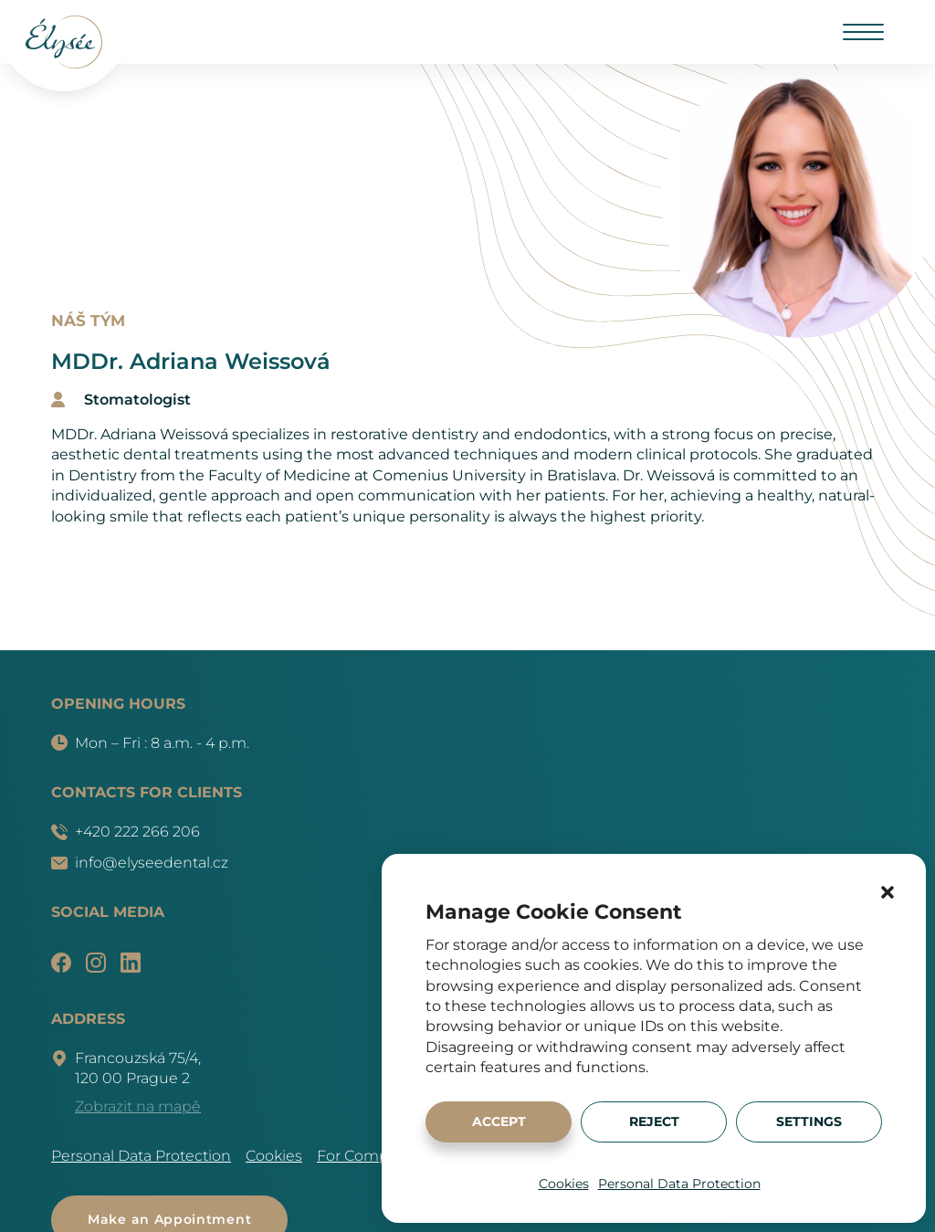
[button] (887, 892)
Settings (809, 1121)
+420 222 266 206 (125, 831)
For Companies (372, 1155)
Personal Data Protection (679, 1183)
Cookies (564, 1183)
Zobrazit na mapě (138, 1106)
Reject (654, 1121)
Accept (499, 1121)
